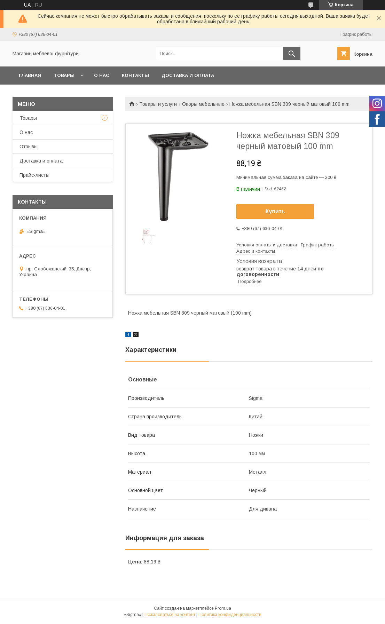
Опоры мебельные (203, 104)
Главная (30, 75)
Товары (64, 75)
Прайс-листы (34, 175)
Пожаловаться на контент (169, 614)
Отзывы (28, 146)
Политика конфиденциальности (229, 614)
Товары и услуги (158, 104)
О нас (101, 75)
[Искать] (291, 53)
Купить (275, 211)
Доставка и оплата (188, 75)
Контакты (135, 75)
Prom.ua (223, 608)
